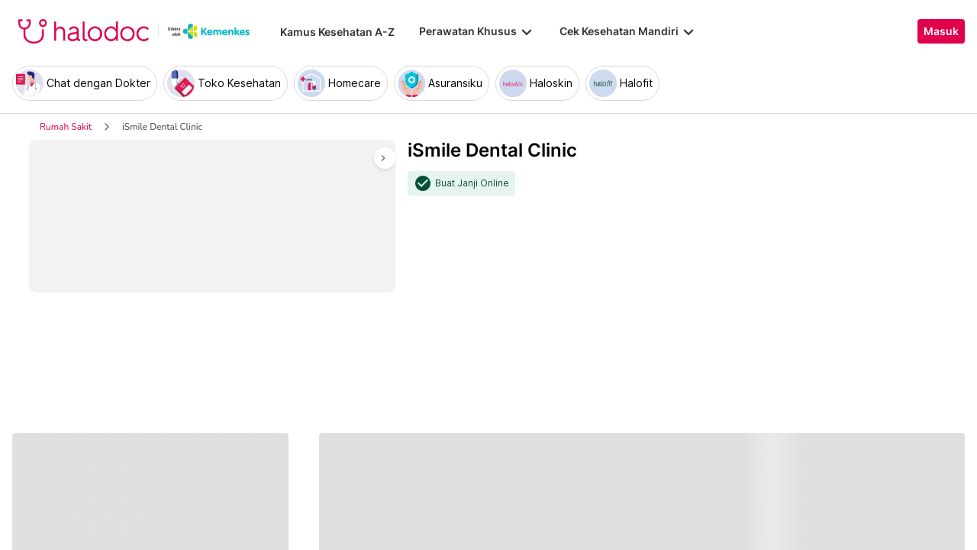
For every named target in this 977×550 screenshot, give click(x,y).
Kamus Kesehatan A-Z (337, 31)
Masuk (941, 31)
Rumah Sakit (66, 127)
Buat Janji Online (472, 183)
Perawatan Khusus (477, 31)
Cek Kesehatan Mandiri (628, 31)
